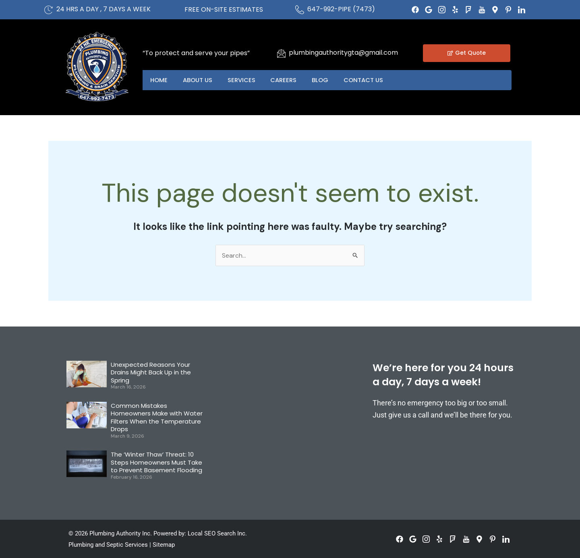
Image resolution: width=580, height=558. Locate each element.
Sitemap (164, 544)
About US (198, 80)
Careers (286, 80)
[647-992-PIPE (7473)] (299, 9)
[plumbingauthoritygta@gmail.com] (281, 53)
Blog (324, 80)
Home (159, 80)
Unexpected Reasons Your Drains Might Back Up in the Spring (151, 372)
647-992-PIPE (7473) (341, 9)
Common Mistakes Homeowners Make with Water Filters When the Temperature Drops (157, 417)
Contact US (368, 80)
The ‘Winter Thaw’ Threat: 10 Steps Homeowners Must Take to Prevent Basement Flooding (156, 463)
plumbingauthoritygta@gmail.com (343, 52)
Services (243, 80)
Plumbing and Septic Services (108, 544)
